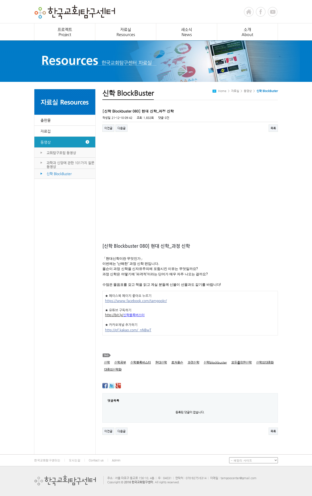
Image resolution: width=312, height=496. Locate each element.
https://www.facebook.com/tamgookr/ (136, 301)
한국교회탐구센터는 (47, 460)
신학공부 (120, 362)
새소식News (186, 32)
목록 (273, 128)
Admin (116, 460)
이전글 (108, 128)
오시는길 (74, 460)
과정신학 (193, 362)
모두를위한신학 (241, 362)
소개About (247, 32)
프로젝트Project (65, 32)
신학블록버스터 (140, 362)
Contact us (96, 460)
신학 (107, 362)
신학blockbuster (215, 362)
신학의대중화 (265, 362)
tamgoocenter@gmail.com (238, 478)
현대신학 (161, 362)
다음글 (121, 128)
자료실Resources (126, 32)
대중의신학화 (113, 369)
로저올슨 (177, 362)
